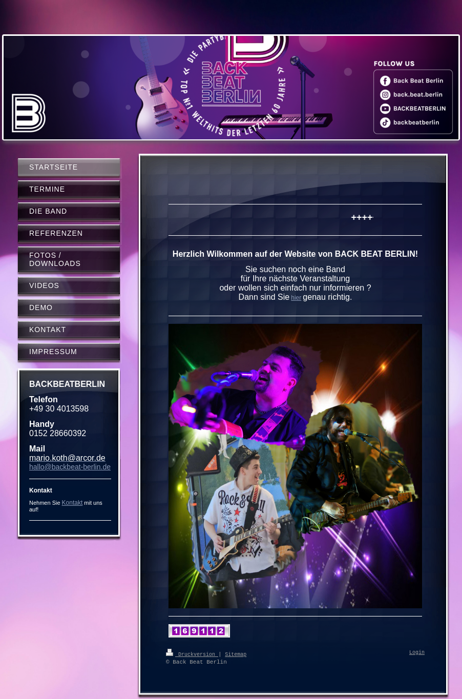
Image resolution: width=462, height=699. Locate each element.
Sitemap (235, 653)
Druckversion (192, 653)
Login (417, 652)
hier (296, 297)
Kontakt (72, 502)
